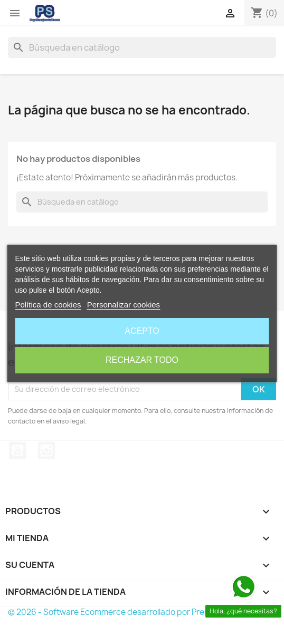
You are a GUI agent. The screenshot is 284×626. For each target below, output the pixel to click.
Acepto (142, 330)
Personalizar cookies (123, 304)
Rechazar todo (142, 359)
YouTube (17, 450)
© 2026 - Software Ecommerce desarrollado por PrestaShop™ (126, 612)
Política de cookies (48, 304)
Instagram (46, 450)
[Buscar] (142, 47)
